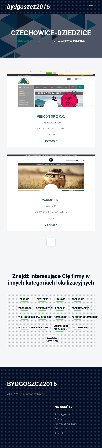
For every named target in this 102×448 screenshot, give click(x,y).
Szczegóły (51, 141)
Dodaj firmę (61, 428)
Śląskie (47, 41)
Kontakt (59, 433)
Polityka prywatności (66, 423)
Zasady (58, 419)
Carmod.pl (51, 200)
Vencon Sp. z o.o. (51, 116)
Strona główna (27, 41)
